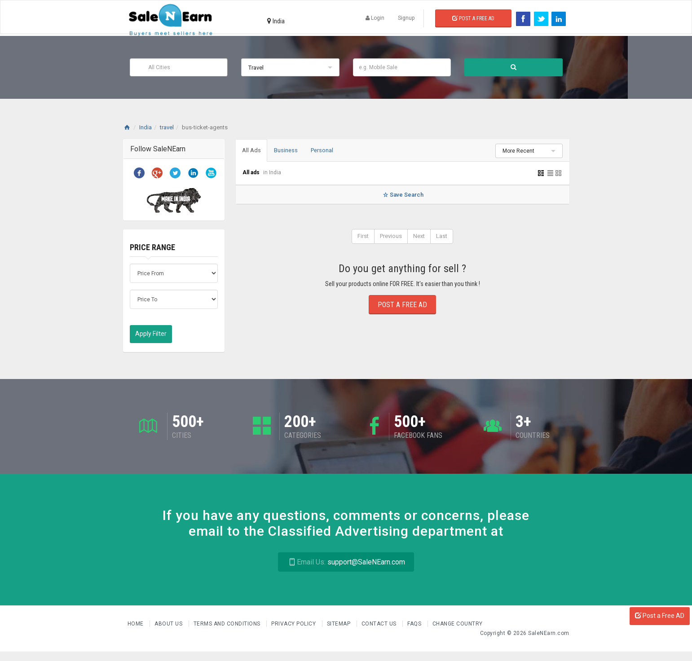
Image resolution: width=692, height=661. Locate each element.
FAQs (415, 624)
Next (419, 236)
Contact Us (379, 624)
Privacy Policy (294, 624)
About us (169, 624)
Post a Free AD (659, 615)
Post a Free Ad (473, 18)
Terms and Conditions (228, 624)
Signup (406, 18)
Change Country (457, 624)
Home (136, 624)
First (363, 236)
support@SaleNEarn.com (346, 562)
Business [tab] (288, 150)
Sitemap (339, 624)
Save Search (402, 195)
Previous (391, 236)
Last (441, 236)
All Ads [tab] (252, 150)
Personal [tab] (325, 150)
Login (375, 18)
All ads (251, 173)
